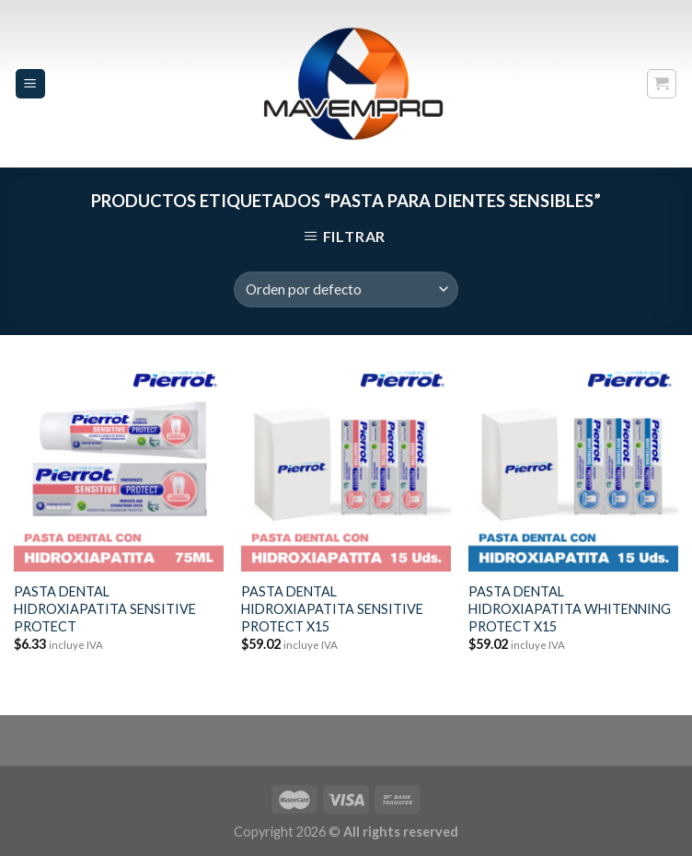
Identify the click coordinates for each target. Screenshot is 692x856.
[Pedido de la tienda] (345, 289)
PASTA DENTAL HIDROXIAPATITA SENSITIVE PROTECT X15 (332, 608)
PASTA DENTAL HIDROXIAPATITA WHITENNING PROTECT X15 (569, 608)
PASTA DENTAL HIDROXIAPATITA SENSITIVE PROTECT (105, 608)
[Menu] (31, 84)
